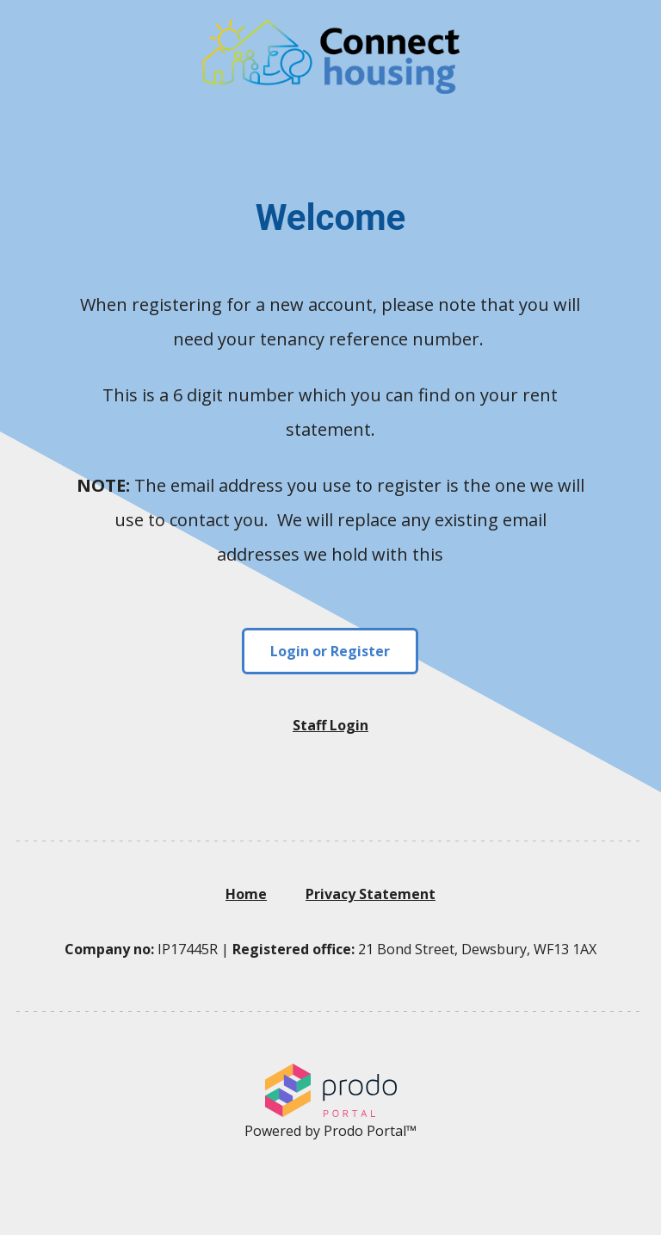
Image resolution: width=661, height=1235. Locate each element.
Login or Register (330, 651)
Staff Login (330, 725)
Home (246, 893)
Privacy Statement (371, 893)
